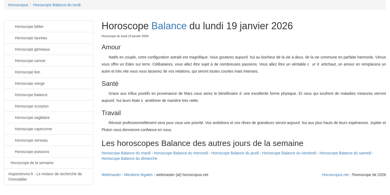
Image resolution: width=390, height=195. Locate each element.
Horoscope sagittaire (29, 117)
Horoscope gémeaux (29, 48)
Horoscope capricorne (30, 128)
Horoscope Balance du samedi (345, 153)
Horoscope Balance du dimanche (129, 158)
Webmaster (111, 175)
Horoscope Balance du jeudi (235, 153)
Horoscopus (18, 5)
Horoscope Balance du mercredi (181, 153)
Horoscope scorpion (28, 105)
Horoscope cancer (27, 60)
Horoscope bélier (26, 26)
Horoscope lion (24, 71)
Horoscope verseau (28, 139)
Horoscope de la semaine (32, 163)
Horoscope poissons (28, 151)
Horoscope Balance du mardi (126, 153)
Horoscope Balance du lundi (56, 5)
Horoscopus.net (335, 175)
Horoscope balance (28, 94)
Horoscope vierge (26, 83)
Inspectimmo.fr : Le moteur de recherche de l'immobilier (45, 176)
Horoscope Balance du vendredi (289, 153)
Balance (169, 25)
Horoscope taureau (27, 37)
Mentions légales (138, 175)
